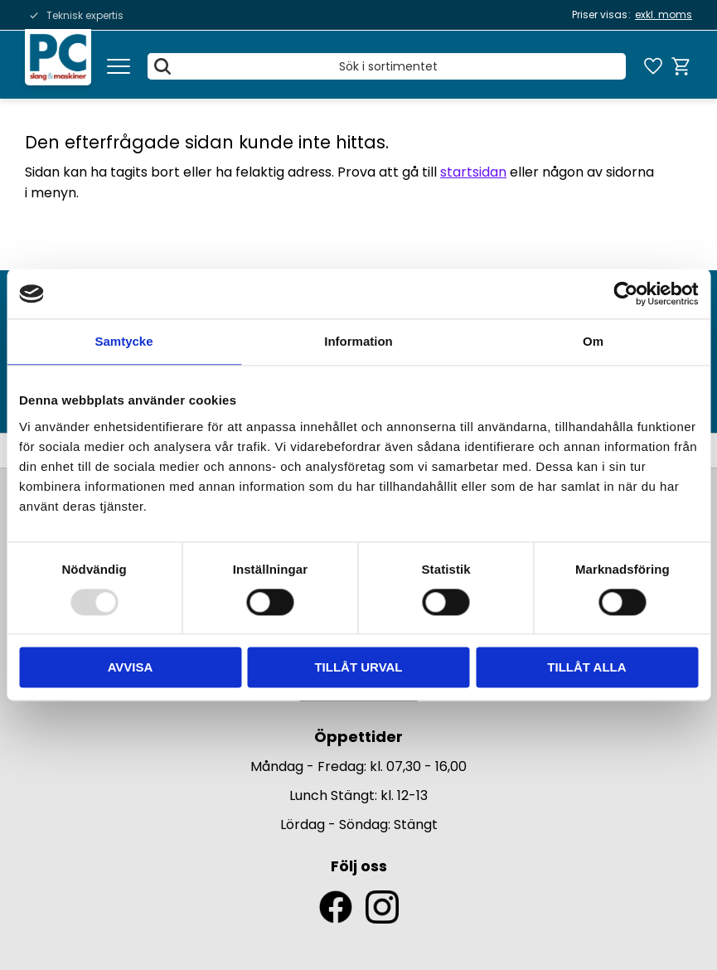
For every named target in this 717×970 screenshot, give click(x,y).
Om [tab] (593, 341)
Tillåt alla (586, 668)
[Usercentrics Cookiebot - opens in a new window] (625, 293)
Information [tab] (358, 341)
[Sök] (162, 66)
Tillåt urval (358, 668)
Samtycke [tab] (123, 341)
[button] (118, 66)
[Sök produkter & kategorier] (387, 66)
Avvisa (130, 668)
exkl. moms (663, 14)
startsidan (473, 172)
